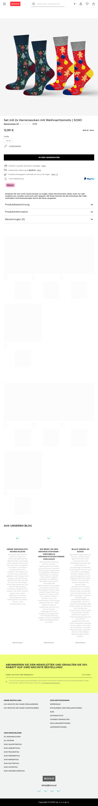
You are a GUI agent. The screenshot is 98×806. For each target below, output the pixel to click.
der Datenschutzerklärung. (51, 683)
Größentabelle (15, 146)
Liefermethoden (58, 727)
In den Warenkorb (49, 157)
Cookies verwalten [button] (60, 719)
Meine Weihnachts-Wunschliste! (17, 550)
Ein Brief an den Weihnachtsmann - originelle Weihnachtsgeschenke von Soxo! (51, 554)
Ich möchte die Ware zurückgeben (21, 708)
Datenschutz (56, 716)
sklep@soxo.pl (49, 785)
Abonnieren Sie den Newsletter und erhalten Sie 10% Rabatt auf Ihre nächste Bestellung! (46, 666)
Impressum (55, 704)
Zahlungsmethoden (60, 723)
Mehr (44, 166)
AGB (52, 712)
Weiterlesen (17, 643)
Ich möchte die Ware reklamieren (21, 704)
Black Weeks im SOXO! (80, 550)
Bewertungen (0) (11, 124)
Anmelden (86, 675)
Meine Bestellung (12, 700)
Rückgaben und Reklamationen (66, 708)
